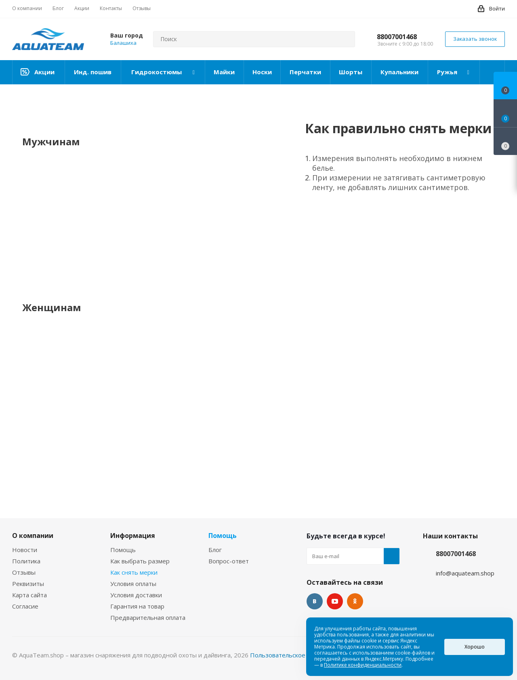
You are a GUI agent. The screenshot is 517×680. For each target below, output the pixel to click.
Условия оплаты (133, 584)
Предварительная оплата (147, 617)
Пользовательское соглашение (296, 655)
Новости (24, 550)
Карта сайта (29, 595)
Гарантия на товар (137, 606)
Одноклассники (355, 601)
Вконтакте (315, 601)
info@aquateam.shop (465, 573)
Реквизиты (28, 584)
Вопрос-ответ (228, 561)
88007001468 (397, 36)
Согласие (25, 606)
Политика (26, 561)
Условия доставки (136, 595)
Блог (215, 550)
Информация (132, 535)
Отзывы (24, 572)
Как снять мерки (134, 572)
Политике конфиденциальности (362, 664)
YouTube (335, 601)
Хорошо (474, 646)
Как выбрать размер (140, 561)
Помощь (123, 550)
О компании (32, 535)
